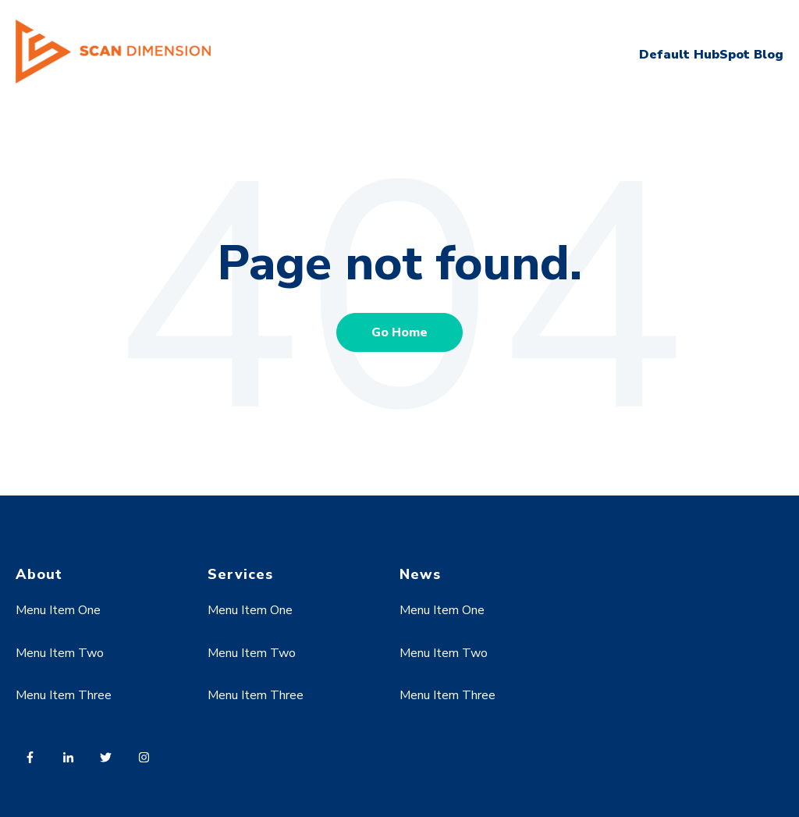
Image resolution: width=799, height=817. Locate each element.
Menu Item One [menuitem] (58, 610)
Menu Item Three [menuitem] (64, 695)
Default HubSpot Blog (711, 54)
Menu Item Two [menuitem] (60, 653)
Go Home (399, 332)
